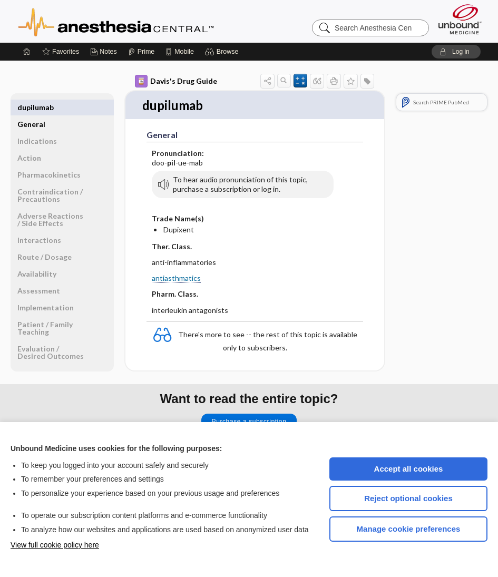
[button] (223, 52)
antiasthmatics (176, 278)
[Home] (27, 52)
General (31, 107)
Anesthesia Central (149, 21)
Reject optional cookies (408, 498)
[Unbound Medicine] (460, 19)
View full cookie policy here (55, 545)
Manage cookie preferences (409, 528)
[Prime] (141, 52)
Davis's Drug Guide (176, 81)
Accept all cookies (408, 468)
